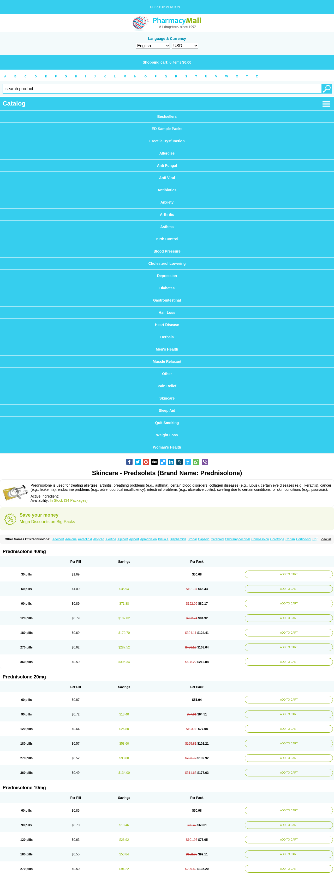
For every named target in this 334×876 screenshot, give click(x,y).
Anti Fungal (167, 165)
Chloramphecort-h (237, 539)
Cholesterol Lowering (167, 263)
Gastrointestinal (167, 300)
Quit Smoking (167, 423)
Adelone (71, 539)
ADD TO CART (289, 574)
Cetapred (217, 539)
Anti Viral (167, 178)
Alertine (110, 539)
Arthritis (167, 214)
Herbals (167, 337)
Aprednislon (148, 539)
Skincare (167, 398)
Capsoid (204, 539)
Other (167, 374)
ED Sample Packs (167, 129)
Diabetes (167, 288)
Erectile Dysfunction (166, 141)
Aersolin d (85, 539)
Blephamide (178, 539)
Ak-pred (98, 539)
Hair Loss (167, 312)
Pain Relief (167, 386)
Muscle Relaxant (167, 361)
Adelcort (58, 539)
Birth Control (167, 239)
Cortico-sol (303, 539)
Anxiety (167, 202)
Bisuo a (163, 539)
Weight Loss (167, 435)
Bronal (192, 539)
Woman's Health (167, 447)
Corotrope (277, 539)
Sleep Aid (167, 410)
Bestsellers (167, 116)
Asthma (167, 227)
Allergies (167, 153)
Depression (167, 276)
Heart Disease (167, 325)
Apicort (134, 539)
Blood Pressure (166, 251)
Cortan (290, 539)
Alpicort (122, 539)
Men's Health (167, 349)
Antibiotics (167, 190)
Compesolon (260, 539)
